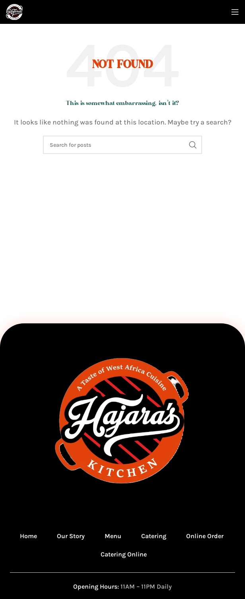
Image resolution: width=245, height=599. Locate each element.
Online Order (205, 536)
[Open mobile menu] (235, 12)
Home (28, 536)
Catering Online (124, 554)
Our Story (71, 536)
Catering (153, 536)
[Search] (122, 145)
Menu (113, 536)
